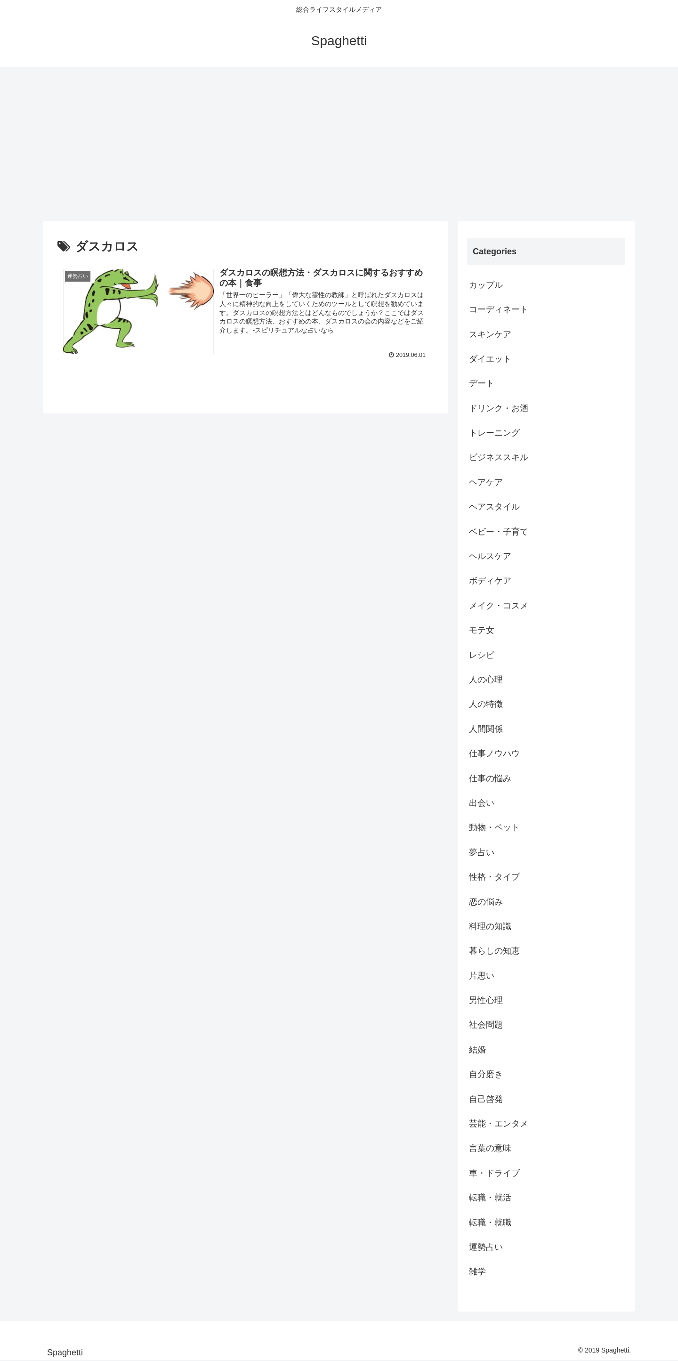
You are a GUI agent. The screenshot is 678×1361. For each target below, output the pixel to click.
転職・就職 (490, 1222)
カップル (486, 285)
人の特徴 (486, 704)
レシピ (481, 655)
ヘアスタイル (494, 506)
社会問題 (486, 1024)
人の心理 (486, 679)
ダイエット (490, 359)
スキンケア (490, 334)
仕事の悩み (490, 778)
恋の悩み (486, 902)
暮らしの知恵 (494, 951)
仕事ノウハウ (494, 753)
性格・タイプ (494, 877)
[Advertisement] (339, 144)
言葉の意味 (490, 1148)
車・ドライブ (494, 1173)
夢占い (481, 852)
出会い (481, 803)
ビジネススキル (498, 457)
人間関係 (486, 729)
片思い (481, 975)
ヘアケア (486, 482)
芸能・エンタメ (498, 1123)
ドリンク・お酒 (498, 408)
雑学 (477, 1271)
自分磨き (486, 1074)
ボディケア (490, 580)
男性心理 (486, 1000)
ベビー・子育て (498, 531)
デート (481, 383)
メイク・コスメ (498, 605)
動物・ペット (494, 827)
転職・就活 (490, 1197)
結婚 (477, 1049)
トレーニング (494, 432)
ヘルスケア (490, 556)
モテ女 (481, 630)
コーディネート (498, 309)
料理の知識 (490, 926)
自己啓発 (486, 1099)
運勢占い (486, 1247)
